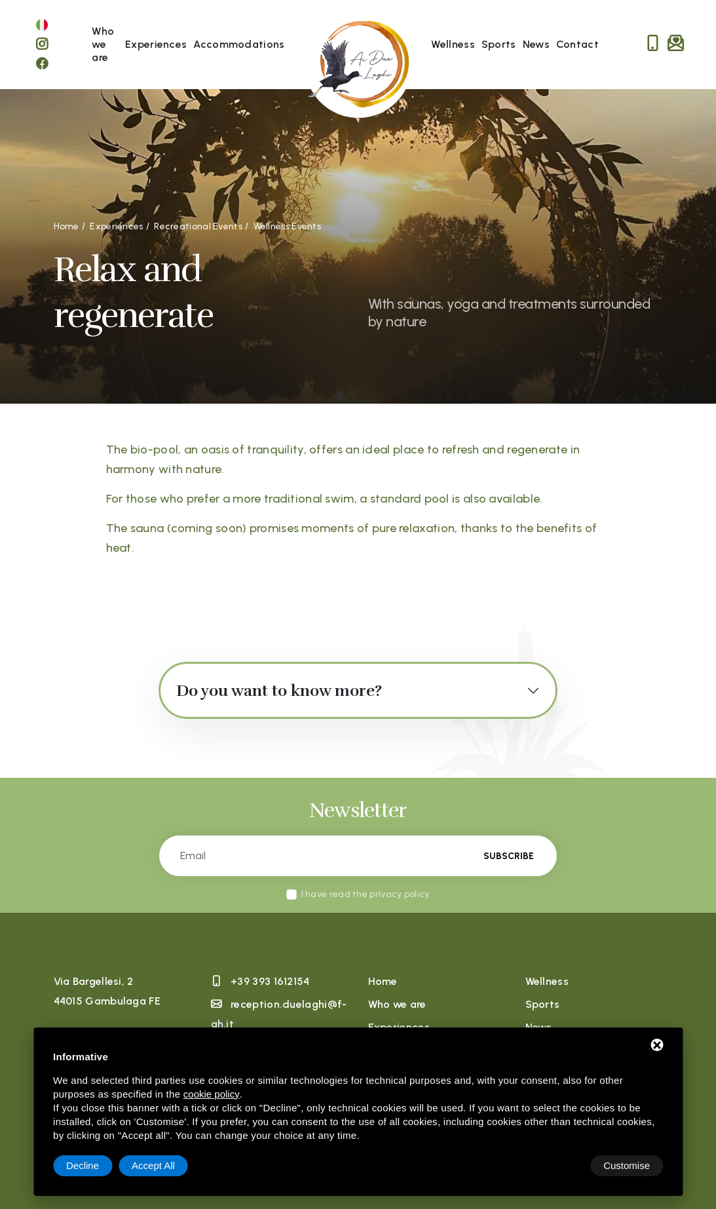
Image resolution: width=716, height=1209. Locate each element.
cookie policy (211, 1094)
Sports (498, 44)
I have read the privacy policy (365, 894)
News (536, 44)
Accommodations (238, 44)
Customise (89, 1165)
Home (383, 981)
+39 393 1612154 (270, 981)
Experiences (156, 44)
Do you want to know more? (279, 690)
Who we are (103, 44)
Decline (557, 1165)
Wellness (452, 44)
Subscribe (508, 856)
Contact (577, 44)
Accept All (628, 1165)
